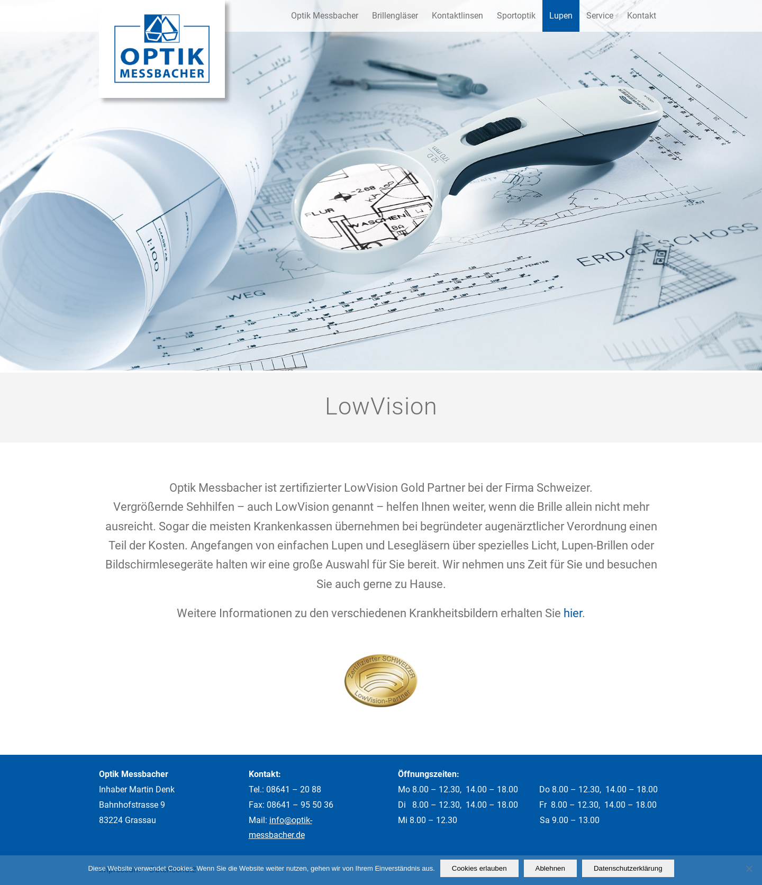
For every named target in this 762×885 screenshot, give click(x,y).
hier (573, 613)
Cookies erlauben (479, 868)
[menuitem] (324, 16)
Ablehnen (550, 868)
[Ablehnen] (748, 868)
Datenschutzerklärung (628, 868)
